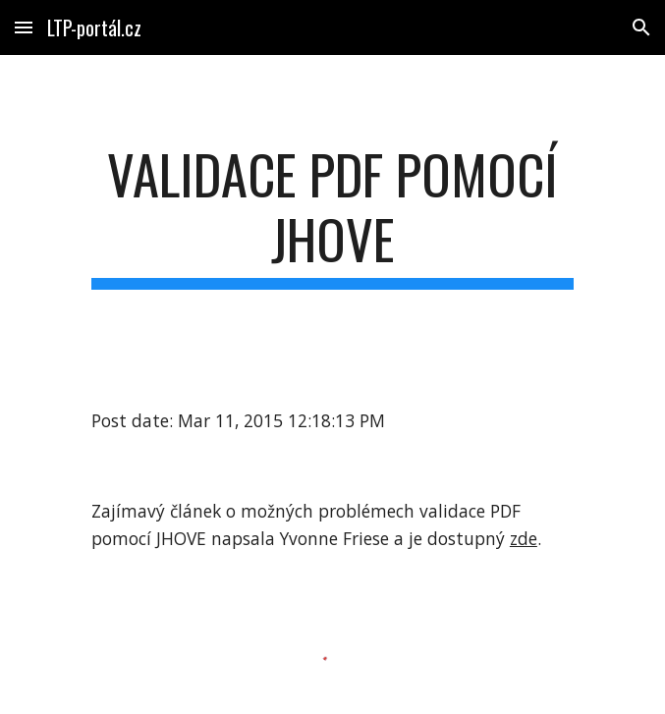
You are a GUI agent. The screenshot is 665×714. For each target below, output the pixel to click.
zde (523, 538)
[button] (23, 27)
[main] (332, 216)
